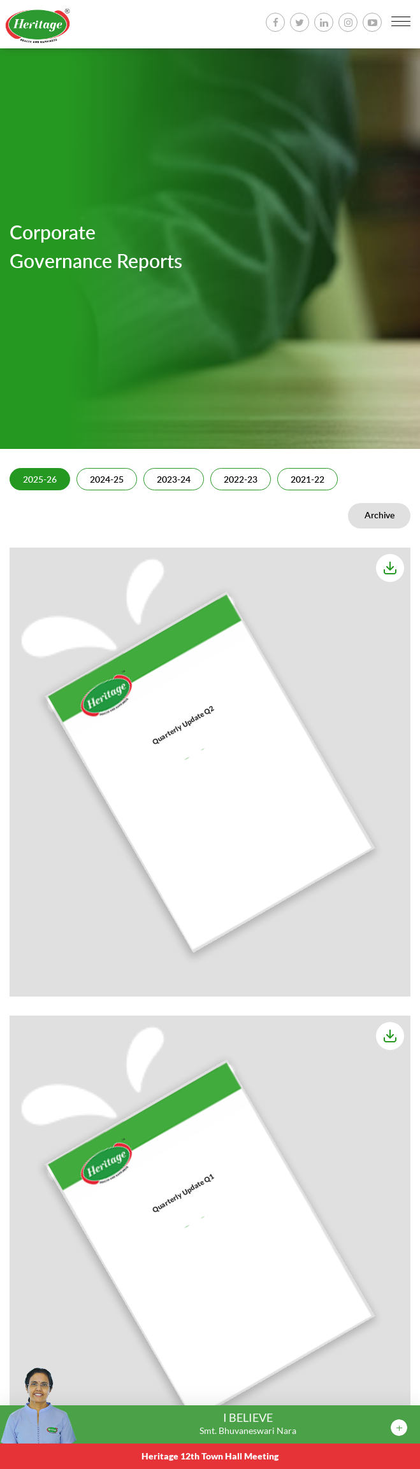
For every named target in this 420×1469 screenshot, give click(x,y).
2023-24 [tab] (174, 480)
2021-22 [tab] (307, 480)
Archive (380, 515)
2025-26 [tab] (40, 480)
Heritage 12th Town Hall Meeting (210, 1456)
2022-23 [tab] (240, 480)
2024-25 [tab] (107, 480)
